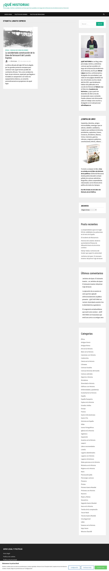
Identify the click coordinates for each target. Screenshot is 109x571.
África (7, 50)
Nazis (82, 472)
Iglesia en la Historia (87, 431)
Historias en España (87, 421)
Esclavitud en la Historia (88, 393)
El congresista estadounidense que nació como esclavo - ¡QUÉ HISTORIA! (92, 312)
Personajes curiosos (87, 478)
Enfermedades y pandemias (90, 390)
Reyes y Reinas (85, 497)
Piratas (83, 484)
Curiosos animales (87, 374)
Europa (83, 409)
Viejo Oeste (84, 528)
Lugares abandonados (88, 453)
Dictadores (84, 380)
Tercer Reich (85, 513)
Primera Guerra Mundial (88, 487)
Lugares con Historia (87, 456)
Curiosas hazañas (86, 368)
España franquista (87, 399)
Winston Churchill (86, 531)
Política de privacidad (37, 14)
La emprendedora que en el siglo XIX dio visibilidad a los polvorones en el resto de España (92, 232)
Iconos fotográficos (87, 427)
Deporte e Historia (87, 377)
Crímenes (84, 364)
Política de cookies (21, 14)
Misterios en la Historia (88, 465)
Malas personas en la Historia (90, 462)
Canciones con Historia (88, 355)
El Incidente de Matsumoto (89, 238)
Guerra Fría (84, 418)
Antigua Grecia (85, 342)
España (83, 396)
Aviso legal (8, 14)
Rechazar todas (87, 567)
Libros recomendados (88, 446)
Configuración (74, 567)
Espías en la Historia (87, 402)
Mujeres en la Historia (88, 468)
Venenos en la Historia (88, 525)
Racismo (84, 494)
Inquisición (84, 437)
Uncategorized (85, 519)
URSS (82, 522)
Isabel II (83, 443)
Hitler (83, 424)
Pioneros (84, 481)
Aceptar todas (100, 567)
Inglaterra (84, 434)
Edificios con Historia (88, 386)
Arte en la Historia (86, 349)
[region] (54, 566)
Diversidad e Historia (87, 383)
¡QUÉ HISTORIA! (16, 4)
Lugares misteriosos (87, 459)
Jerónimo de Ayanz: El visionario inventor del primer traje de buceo (92, 284)
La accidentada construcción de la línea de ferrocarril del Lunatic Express (19, 55)
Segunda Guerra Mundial (88, 503)
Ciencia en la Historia (87, 361)
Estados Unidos (86, 405)
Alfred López (14, 61)
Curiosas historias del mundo (19, 50)
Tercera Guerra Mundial (88, 516)
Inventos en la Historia (88, 440)
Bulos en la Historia (87, 352)
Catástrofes (85, 358)
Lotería (83, 450)
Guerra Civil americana (88, 415)
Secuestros (84, 500)
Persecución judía (86, 475)
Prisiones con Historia (88, 490)
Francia (83, 412)
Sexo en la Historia (87, 506)
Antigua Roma (85, 345)
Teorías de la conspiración (89, 509)
